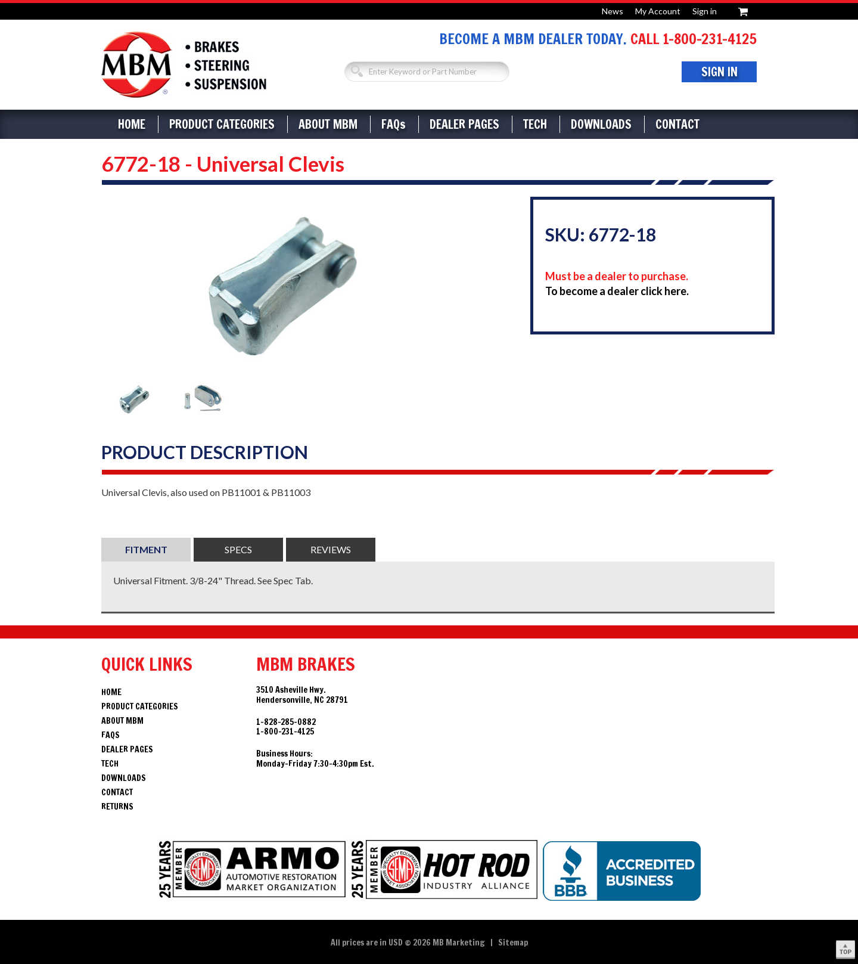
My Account (657, 11)
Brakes (183, 65)
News (612, 11)
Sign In (719, 71)
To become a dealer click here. (617, 290)
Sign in (704, 11)
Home (131, 124)
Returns (117, 807)
